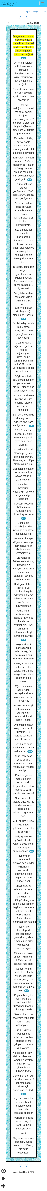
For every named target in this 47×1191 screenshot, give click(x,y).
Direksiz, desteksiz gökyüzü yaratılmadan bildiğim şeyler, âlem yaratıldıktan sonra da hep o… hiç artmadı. (23, 277)
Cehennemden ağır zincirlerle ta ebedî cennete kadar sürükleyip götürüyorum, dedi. (23, 1082)
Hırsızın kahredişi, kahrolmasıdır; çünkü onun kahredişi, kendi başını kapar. (23, 712)
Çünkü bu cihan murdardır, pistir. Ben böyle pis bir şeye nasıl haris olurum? (23, 437)
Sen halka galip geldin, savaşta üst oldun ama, (23, 748)
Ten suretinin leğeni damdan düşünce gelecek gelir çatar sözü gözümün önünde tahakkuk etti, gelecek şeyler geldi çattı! (23, 168)
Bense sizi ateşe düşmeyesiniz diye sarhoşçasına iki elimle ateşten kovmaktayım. (23, 545)
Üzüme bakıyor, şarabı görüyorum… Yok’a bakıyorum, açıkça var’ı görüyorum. (23, 191)
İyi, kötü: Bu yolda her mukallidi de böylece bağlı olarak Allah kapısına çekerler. (23, 1105)
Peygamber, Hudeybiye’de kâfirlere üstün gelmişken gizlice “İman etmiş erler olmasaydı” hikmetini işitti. (23, 937)
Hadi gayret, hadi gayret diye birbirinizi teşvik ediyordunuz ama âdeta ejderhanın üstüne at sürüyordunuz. (23, 595)
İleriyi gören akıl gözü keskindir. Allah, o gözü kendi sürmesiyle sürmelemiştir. (23, 843)
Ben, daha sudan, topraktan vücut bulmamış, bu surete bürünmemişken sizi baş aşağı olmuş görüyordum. (23, 304)
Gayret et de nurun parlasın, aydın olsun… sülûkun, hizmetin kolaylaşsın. (23, 1145)
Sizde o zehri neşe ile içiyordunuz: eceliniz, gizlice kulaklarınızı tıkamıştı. (23, 402)
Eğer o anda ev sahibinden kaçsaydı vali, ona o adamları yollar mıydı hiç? (23, 693)
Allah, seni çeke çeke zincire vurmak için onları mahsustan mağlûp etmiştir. (23, 763)
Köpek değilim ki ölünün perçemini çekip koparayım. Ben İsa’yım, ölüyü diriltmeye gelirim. (23, 456)
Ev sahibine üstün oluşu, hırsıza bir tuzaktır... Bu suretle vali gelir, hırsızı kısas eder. (23, 732)
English (27, 12)
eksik (23, 1133)
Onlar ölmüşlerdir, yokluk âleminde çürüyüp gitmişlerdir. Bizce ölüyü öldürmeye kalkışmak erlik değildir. (23, 73)
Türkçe (35, 12)
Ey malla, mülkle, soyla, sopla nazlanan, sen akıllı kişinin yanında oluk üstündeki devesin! (23, 145)
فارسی (42, 11)
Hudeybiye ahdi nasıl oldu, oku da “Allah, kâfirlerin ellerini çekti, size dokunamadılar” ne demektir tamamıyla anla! (23, 979)
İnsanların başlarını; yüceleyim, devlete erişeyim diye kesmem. (23, 491)
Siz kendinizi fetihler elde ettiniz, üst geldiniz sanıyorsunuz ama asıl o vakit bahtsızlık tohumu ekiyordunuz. (23, 568)
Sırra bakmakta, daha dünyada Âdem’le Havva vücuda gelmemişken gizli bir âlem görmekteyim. (23, 214)
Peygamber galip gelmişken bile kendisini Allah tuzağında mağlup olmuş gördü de (23, 1002)
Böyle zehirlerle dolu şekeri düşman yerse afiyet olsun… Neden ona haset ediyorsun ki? (23, 383)
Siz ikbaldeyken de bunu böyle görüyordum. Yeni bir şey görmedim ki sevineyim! (23, 330)
